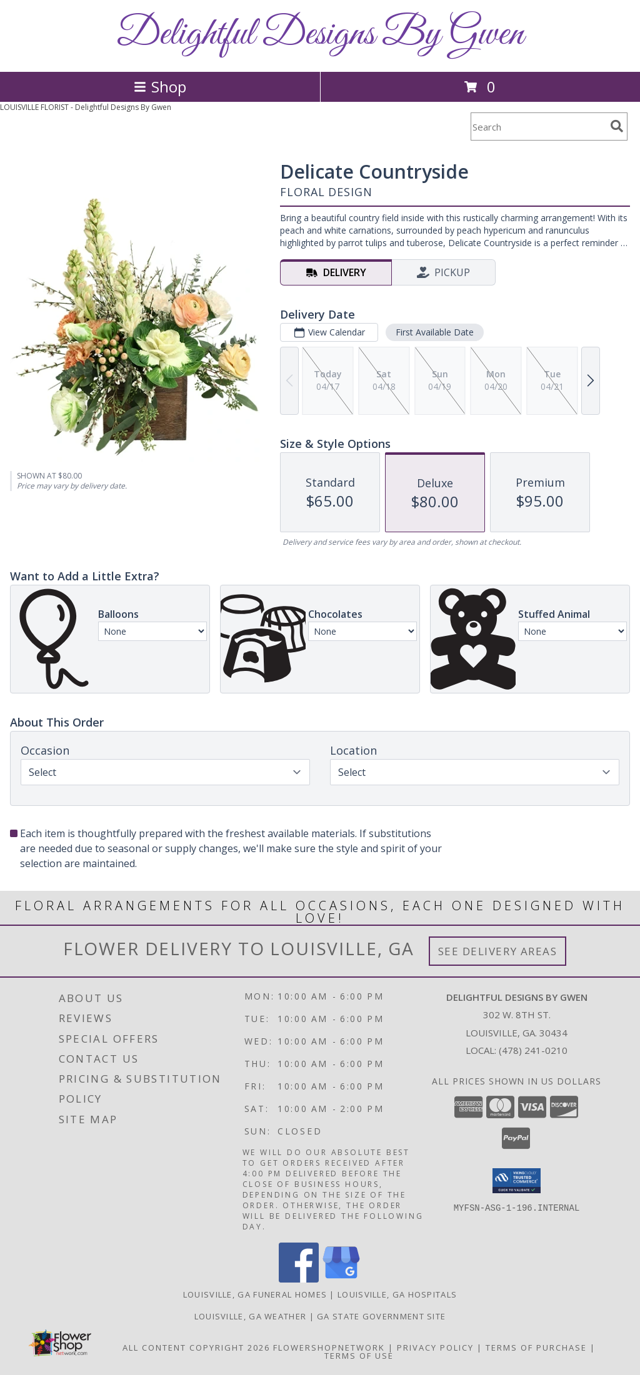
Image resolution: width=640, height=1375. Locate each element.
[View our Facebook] (299, 1279)
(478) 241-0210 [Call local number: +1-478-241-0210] (533, 1050)
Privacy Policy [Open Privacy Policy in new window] (435, 1347)
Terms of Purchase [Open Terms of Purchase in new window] (536, 1347)
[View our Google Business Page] (341, 1279)
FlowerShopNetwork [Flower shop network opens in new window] (329, 1347)
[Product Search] (538, 126)
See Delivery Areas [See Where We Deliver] (498, 951)
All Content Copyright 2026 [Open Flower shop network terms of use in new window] (196, 1347)
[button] (516, 1180)
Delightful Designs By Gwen (320, 34)
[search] (617, 126)
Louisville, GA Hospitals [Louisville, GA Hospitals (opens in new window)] (397, 1294)
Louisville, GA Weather (250, 1316)
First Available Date (435, 332)
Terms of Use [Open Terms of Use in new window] (359, 1355)
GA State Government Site (381, 1316)
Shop (160, 86)
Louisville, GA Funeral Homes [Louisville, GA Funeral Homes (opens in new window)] (255, 1294)
